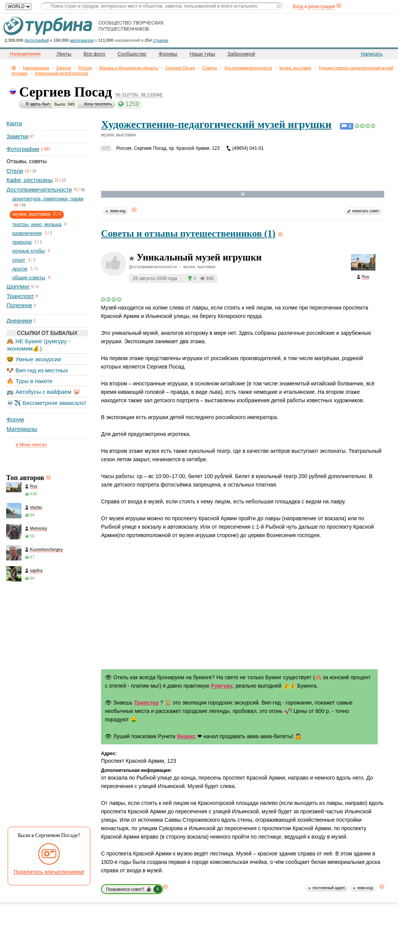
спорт (18, 260)
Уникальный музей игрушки (61, 73)
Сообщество (132, 54)
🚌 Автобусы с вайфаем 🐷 (43, 391)
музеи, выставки (295, 68)
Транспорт (20, 296)
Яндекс (186, 736)
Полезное (19, 305)
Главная (13, 68)
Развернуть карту (243, 194)
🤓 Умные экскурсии (34, 359)
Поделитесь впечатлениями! (49, 872)
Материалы (22, 429)
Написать (372, 54)
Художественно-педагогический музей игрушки (216, 124)
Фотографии (23, 149)
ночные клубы (28, 251)
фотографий (36, 40)
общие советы (28, 277)
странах (160, 40)
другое (20, 269)
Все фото (94, 54)
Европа (64, 68)
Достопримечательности (248, 68)
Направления (36, 68)
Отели (15, 170)
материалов (81, 40)
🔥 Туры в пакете (29, 381)
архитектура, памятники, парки (47, 199)
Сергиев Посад (180, 68)
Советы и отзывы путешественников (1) (188, 233)
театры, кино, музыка (36, 224)
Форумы (168, 54)
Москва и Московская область (128, 68)
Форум (15, 419)
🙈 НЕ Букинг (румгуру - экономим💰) (38, 344)
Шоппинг (18, 286)
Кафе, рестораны (30, 180)
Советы (209, 68)
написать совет (365, 211)
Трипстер (146, 703)
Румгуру (222, 686)
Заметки (17, 136)
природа (22, 242)
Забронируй (241, 54)
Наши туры (202, 54)
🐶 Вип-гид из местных (37, 370)
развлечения (27, 233)
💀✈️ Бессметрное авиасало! (46, 403)
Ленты (64, 54)
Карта (14, 123)
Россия (85, 68)
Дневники (19, 320)
